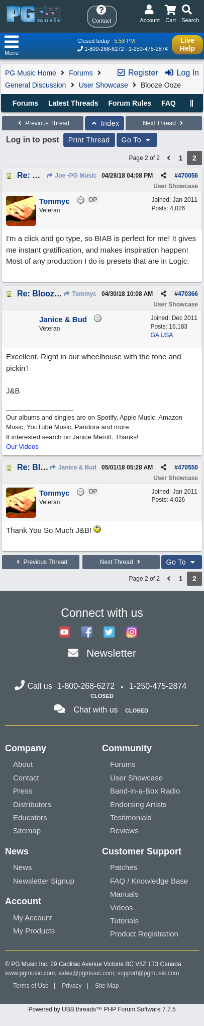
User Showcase (103, 85)
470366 (188, 293)
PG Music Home (30, 73)
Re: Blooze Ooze (48, 293)
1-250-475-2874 (148, 49)
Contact (26, 777)
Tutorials (124, 920)
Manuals (124, 894)
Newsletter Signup (43, 881)
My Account (32, 917)
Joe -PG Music (71, 175)
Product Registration (144, 933)
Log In (181, 72)
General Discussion (35, 85)
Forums (80, 73)
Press (22, 790)
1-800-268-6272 (104, 49)
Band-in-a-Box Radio (145, 790)
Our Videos (22, 446)
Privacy (71, 985)
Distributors (32, 804)
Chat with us (96, 709)
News (22, 867)
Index (105, 123)
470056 (188, 175)
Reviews (124, 830)
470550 (188, 467)
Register (137, 72)
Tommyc (79, 293)
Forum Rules (129, 103)
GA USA (162, 335)
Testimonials (131, 817)
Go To (137, 140)
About (23, 764)
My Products (34, 930)
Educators (30, 817)
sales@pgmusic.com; (88, 973)
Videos (121, 907)
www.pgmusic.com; (31, 973)
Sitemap (27, 830)
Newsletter (111, 653)
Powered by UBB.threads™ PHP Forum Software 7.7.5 (101, 1009)
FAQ (168, 103)
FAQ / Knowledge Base (149, 881)
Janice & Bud (72, 467)
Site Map (107, 985)
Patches (123, 867)
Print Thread (89, 140)
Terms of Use (31, 985)
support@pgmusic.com (148, 973)
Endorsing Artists (138, 804)
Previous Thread (42, 123)
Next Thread (164, 123)
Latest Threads (73, 103)
